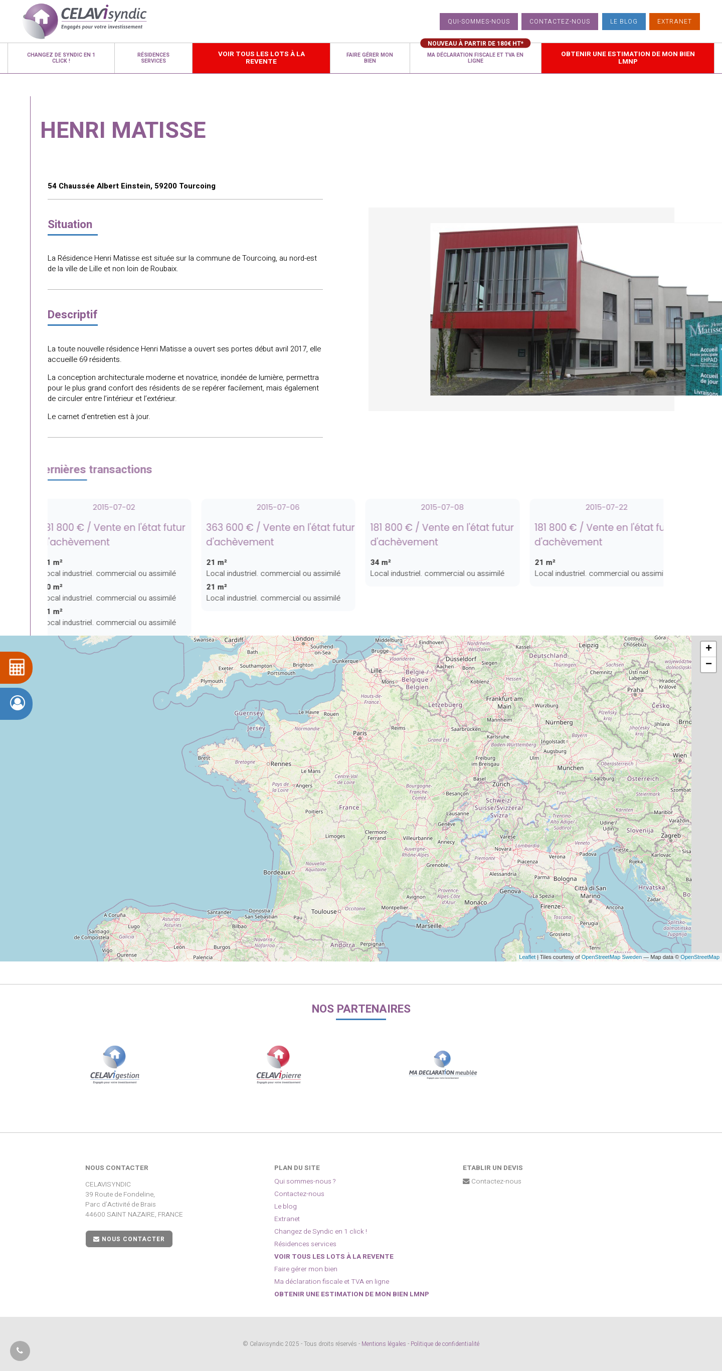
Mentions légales (384, 1343)
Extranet (674, 21)
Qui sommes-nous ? (305, 1182)
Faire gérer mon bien (305, 1269)
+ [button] (708, 649)
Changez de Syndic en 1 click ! (320, 1232)
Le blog (624, 21)
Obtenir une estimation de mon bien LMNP (351, 1294)
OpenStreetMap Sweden (612, 957)
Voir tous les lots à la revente (334, 1257)
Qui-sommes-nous (479, 21)
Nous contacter (129, 1239)
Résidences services (305, 1244)
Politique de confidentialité (445, 1343)
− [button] (708, 664)
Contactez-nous (559, 21)
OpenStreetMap (699, 957)
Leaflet (527, 957)
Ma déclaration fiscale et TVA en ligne (331, 1282)
